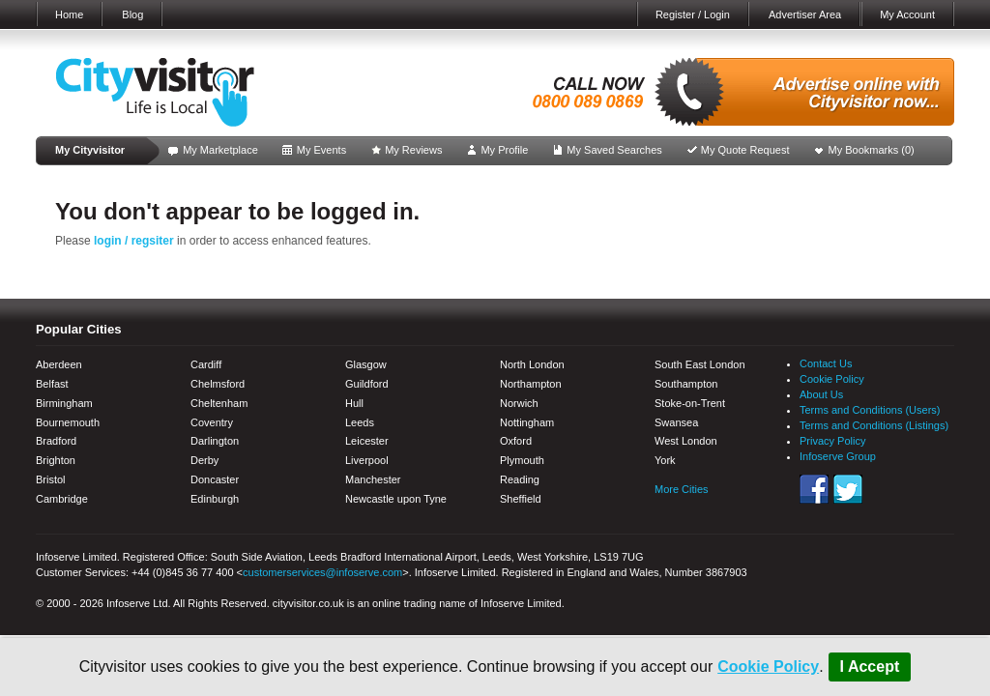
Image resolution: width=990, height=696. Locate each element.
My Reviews (413, 150)
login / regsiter (134, 240)
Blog (132, 14)
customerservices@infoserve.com (322, 572)
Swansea (676, 422)
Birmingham (64, 403)
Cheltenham (219, 403)
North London (532, 364)
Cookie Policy (768, 666)
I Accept (870, 666)
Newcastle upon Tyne (396, 499)
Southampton (686, 384)
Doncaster (214, 479)
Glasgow (366, 364)
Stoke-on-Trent (690, 403)
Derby (204, 460)
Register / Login (692, 14)
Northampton (531, 384)
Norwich (519, 403)
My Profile (504, 150)
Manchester (372, 479)
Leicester (367, 441)
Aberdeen (59, 364)
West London (686, 441)
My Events (321, 150)
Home (69, 14)
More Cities (682, 489)
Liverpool (367, 460)
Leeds (359, 422)
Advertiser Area (805, 14)
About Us (821, 394)
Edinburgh (214, 499)
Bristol (51, 479)
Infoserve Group (838, 456)
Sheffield (520, 499)
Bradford (56, 441)
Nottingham (527, 422)
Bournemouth (68, 422)
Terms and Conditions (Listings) (874, 425)
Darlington (214, 441)
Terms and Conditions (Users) (870, 410)
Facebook (814, 489)
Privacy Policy (832, 441)
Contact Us (826, 363)
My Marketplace (220, 150)
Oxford (516, 441)
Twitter (847, 489)
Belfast (52, 384)
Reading (519, 479)
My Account (907, 14)
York (665, 460)
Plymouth (522, 460)
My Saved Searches (614, 150)
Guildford (367, 384)
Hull (354, 403)
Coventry (211, 422)
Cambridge (62, 499)
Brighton (55, 460)
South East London (700, 364)
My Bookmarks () (872, 150)
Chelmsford (217, 384)
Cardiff (205, 364)
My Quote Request (745, 150)
